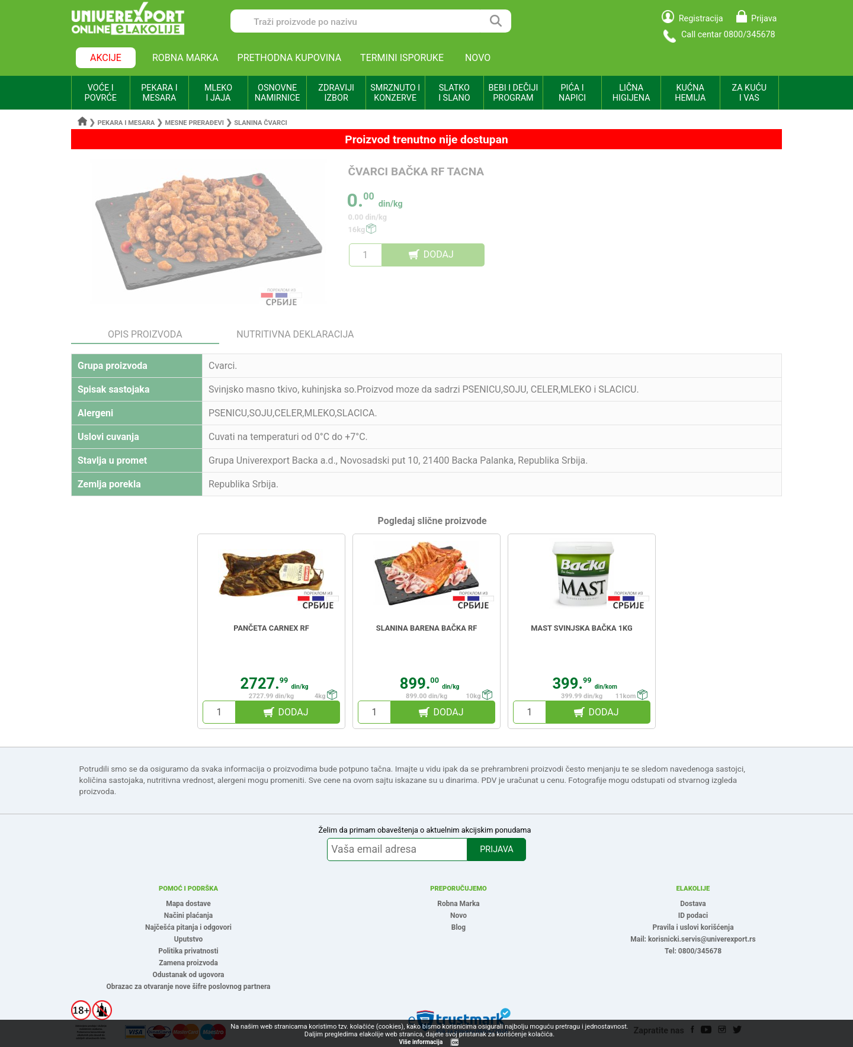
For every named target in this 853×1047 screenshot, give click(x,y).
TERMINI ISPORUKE (402, 57)
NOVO (477, 57)
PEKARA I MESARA (159, 93)
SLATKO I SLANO (454, 93)
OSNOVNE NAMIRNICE (277, 93)
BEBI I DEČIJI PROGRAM (513, 93)
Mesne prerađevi (195, 123)
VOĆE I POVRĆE (101, 93)
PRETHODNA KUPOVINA (290, 57)
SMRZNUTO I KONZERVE (395, 93)
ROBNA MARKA (185, 57)
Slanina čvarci (260, 123)
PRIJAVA (496, 849)
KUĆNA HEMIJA (690, 93)
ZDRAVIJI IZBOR (336, 93)
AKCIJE (105, 57)
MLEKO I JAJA (218, 93)
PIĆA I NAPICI (572, 93)
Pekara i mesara (126, 123)
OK (455, 1042)
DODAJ (439, 254)
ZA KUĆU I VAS (749, 93)
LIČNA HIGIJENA (631, 93)
